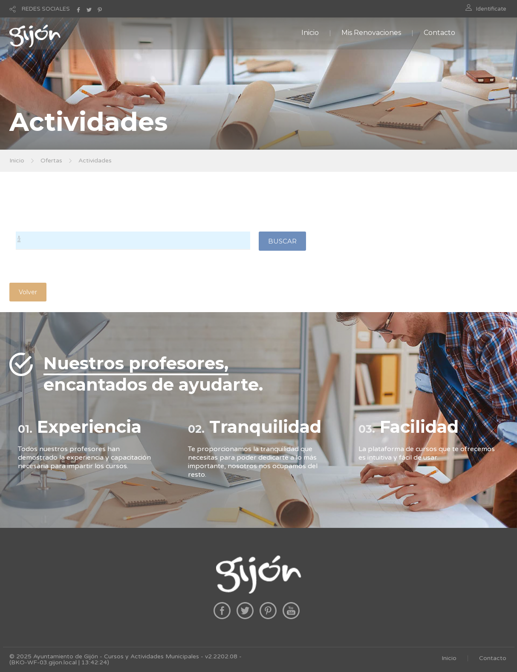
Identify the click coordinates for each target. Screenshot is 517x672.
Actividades (95, 160)
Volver (28, 292)
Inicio (310, 33)
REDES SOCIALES (46, 9)
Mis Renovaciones (371, 33)
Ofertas (51, 160)
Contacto (439, 33)
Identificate (491, 9)
